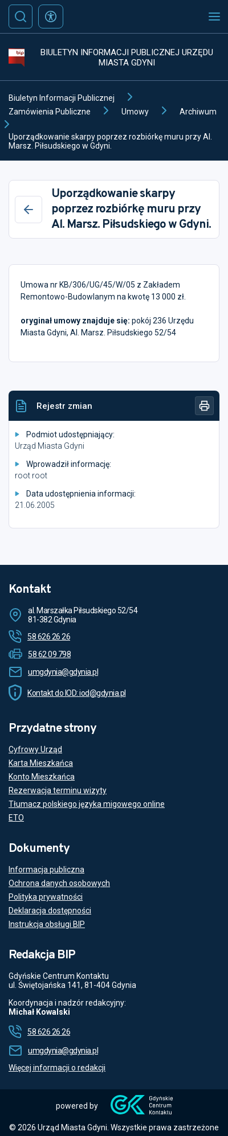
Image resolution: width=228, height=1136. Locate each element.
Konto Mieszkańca (42, 776)
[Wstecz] (28, 209)
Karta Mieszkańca (41, 763)
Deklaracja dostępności (50, 910)
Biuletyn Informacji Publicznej (62, 97)
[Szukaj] (20, 16)
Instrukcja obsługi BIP (47, 924)
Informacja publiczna (46, 869)
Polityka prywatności (46, 896)
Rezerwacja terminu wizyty (58, 790)
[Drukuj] (204, 405)
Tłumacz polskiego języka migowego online (87, 804)
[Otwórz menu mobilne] (214, 16)
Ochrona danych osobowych (59, 883)
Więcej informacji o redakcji (57, 1067)
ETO (16, 817)
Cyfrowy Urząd (35, 749)
